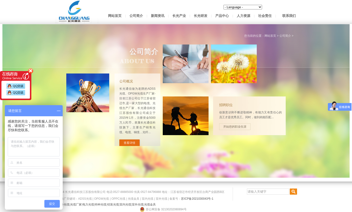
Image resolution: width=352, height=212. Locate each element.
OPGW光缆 (101, 198)
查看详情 (120, 143)
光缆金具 (133, 198)
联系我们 (289, 16)
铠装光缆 (113, 204)
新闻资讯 (157, 16)
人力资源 (243, 16)
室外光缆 (161, 198)
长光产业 (179, 16)
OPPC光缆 (118, 198)
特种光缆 (100, 204)
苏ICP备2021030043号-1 (197, 198)
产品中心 (222, 16)
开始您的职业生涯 (270, 126)
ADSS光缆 (85, 198)
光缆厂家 (76, 204)
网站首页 (115, 16)
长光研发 (200, 16)
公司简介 (136, 16)
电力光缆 (88, 204)
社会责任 (265, 16)
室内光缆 (147, 198)
